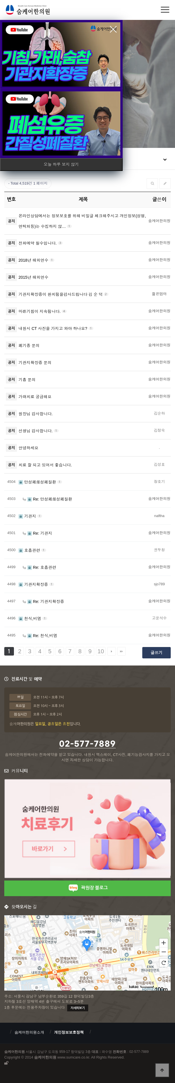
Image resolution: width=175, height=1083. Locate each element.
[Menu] (165, 9)
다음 (111, 651)
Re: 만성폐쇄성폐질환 (47, 499)
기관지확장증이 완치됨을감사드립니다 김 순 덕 (61, 294)
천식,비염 (30, 618)
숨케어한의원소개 (29, 1032)
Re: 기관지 (37, 533)
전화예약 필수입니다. (38, 243)
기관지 (27, 516)
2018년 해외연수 (34, 260)
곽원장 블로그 (87, 888)
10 (101, 651)
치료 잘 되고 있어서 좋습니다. (45, 465)
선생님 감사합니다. (36, 431)
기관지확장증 (33, 584)
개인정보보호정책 (69, 1032)
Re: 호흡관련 (39, 567)
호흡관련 (29, 550)
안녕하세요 (28, 448)
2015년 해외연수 (33, 277)
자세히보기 (78, 1008)
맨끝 (121, 651)
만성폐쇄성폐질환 (37, 482)
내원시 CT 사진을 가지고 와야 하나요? (53, 328)
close (113, 29)
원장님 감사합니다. (35, 414)
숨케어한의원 (35, 10)
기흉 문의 (27, 379)
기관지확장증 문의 (35, 362)
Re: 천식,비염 (40, 635)
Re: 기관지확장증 (43, 601)
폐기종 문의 (29, 345)
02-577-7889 (87, 744)
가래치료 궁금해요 (35, 396)
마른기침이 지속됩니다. (40, 311)
